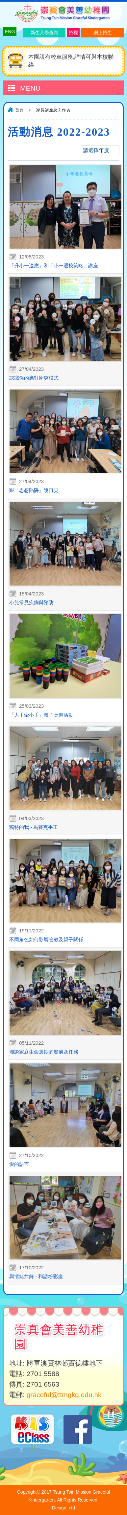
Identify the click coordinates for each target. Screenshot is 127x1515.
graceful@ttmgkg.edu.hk (64, 1394)
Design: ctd (63, 1507)
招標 (73, 32)
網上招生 (102, 32)
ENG (10, 31)
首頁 (19, 109)
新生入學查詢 (44, 32)
